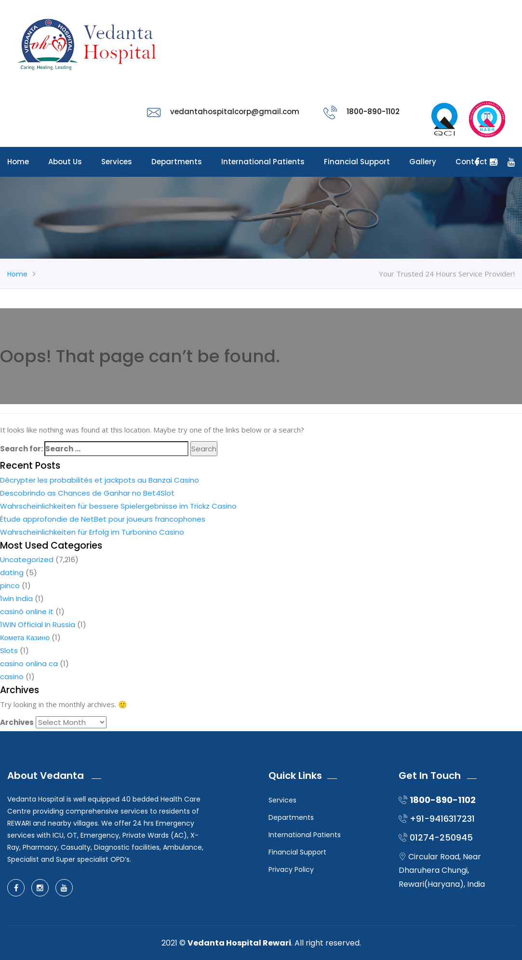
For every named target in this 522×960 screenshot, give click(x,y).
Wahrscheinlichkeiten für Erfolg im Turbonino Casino (92, 532)
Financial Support (357, 162)
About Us (65, 162)
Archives (17, 722)
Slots (9, 650)
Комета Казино (25, 637)
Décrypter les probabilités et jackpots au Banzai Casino (99, 480)
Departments (176, 162)
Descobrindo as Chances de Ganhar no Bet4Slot (87, 493)
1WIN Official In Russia (37, 624)
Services (116, 162)
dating (12, 572)
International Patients (263, 162)
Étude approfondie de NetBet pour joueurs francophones (102, 519)
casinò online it (27, 611)
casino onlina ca (29, 663)
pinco (10, 585)
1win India (16, 598)
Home (18, 162)
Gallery (422, 162)
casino (12, 676)
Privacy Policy (291, 869)
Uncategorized (27, 559)
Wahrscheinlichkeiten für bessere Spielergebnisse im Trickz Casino (118, 506)
